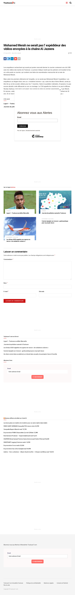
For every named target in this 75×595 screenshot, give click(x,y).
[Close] (60, 89)
